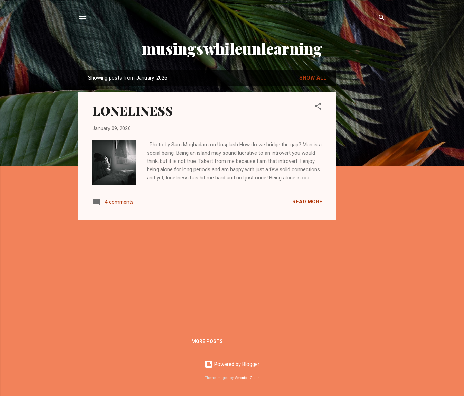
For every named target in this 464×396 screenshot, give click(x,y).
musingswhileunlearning (232, 48)
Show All (312, 78)
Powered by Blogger (232, 364)
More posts (207, 341)
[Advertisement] (364, 179)
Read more (307, 202)
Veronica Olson (247, 378)
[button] (318, 107)
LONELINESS (132, 110)
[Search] (382, 18)
